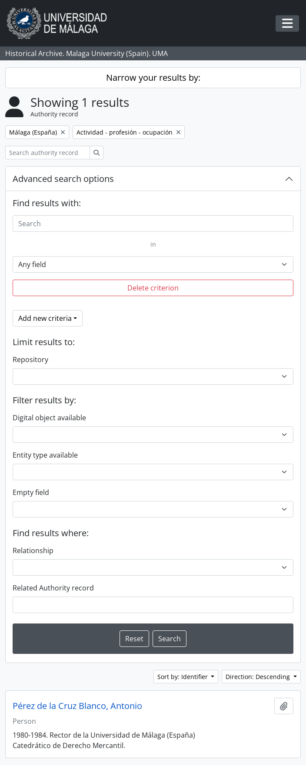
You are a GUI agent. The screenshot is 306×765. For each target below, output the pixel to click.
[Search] (153, 223)
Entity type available (45, 455)
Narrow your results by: (153, 77)
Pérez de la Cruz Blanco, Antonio (77, 706)
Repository (30, 359)
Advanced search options (63, 179)
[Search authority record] (47, 152)
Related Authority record (53, 588)
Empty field (31, 492)
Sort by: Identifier (183, 677)
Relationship (33, 550)
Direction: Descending (259, 677)
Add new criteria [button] (45, 318)
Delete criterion (153, 288)
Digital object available (49, 417)
